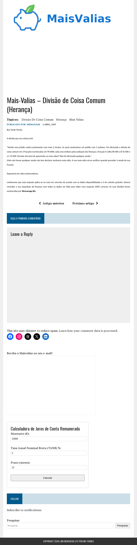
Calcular (47, 478)
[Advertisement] (68, 62)
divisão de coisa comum (37, 119)
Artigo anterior (51, 203)
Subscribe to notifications (24, 510)
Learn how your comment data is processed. (88, 331)
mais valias (76, 119)
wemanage (33, 124)
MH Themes (88, 541)
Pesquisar (13, 520)
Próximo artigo (85, 203)
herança (61, 119)
